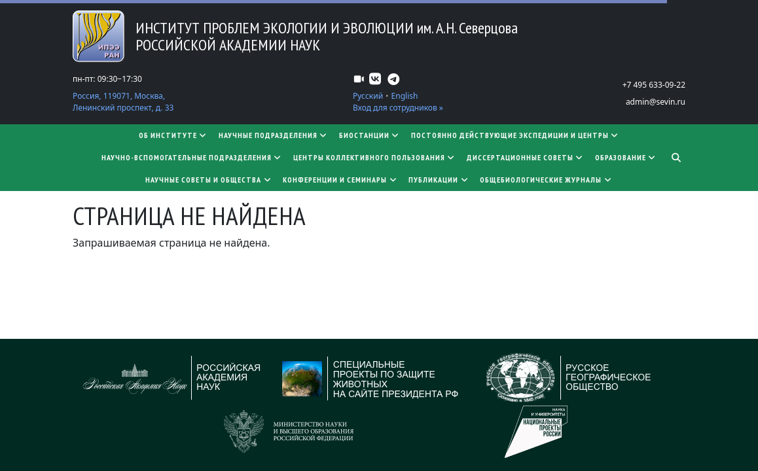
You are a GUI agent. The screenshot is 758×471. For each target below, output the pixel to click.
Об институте (173, 135)
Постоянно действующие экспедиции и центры (515, 135)
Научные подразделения (274, 135)
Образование (626, 157)
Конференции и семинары (340, 179)
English (404, 95)
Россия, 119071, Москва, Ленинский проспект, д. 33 (123, 101)
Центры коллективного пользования (374, 157)
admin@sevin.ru (655, 101)
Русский (368, 95)
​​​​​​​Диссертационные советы (526, 157)
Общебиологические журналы (546, 179)
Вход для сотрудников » (398, 107)
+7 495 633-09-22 (654, 84)
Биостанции (370, 135)
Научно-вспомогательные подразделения (192, 157)
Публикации (438, 179)
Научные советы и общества (208, 179)
